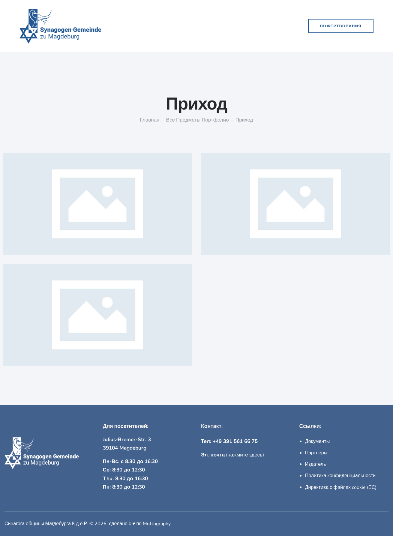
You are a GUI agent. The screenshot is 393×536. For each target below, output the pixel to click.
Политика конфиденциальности (340, 475)
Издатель (315, 464)
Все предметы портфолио (197, 120)
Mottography (157, 523)
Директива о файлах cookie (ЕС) (341, 487)
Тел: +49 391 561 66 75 (229, 441)
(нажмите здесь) (232, 454)
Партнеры (316, 453)
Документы (317, 441)
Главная (150, 120)
